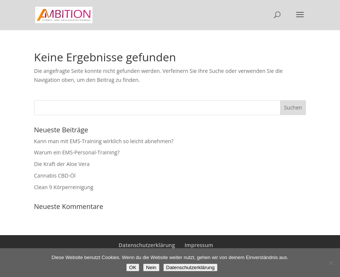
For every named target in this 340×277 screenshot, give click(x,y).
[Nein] (330, 263)
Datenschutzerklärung (147, 245)
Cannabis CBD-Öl (55, 175)
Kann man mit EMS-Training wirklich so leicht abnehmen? (103, 141)
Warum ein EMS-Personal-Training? (76, 152)
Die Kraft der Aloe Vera (61, 163)
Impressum (199, 245)
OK (132, 267)
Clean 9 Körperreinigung (63, 187)
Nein (151, 267)
